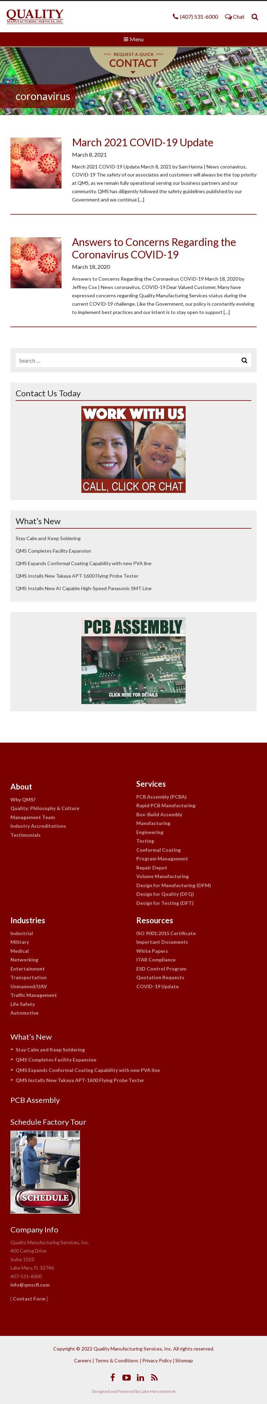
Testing (145, 841)
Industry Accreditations (38, 826)
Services (151, 783)
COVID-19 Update (157, 986)
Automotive (24, 1013)
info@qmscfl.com (30, 1285)
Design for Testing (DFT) (165, 903)
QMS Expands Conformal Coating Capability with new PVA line (84, 563)
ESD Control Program (161, 969)
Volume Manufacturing (162, 876)
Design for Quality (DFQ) (165, 894)
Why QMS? (22, 799)
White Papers (152, 951)
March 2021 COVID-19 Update (142, 142)
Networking (24, 960)
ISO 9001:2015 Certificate (166, 933)
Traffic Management (33, 995)
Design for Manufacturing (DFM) (173, 885)
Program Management (162, 858)
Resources (154, 920)
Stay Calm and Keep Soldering (48, 538)
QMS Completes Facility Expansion (53, 551)
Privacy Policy (157, 1360)
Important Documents (162, 942)
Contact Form (29, 1299)
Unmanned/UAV (28, 986)
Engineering (149, 832)
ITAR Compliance (156, 960)
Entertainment (27, 969)
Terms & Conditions (116, 1360)
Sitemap (184, 1360)
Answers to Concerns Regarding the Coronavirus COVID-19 (154, 248)
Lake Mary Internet (158, 1391)
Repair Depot (151, 867)
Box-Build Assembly (159, 814)
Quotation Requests (160, 977)
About (21, 786)
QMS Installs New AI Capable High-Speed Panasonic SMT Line (84, 588)
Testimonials (25, 835)
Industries (27, 920)
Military (19, 942)
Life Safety (22, 1004)
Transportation (28, 977)
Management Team (32, 817)
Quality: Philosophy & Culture (44, 808)
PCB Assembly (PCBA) (161, 797)
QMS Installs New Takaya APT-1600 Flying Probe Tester (77, 576)
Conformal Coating (158, 850)
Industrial (21, 933)
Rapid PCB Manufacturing (165, 805)
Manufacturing (153, 823)
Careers (82, 1360)
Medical (19, 951)
